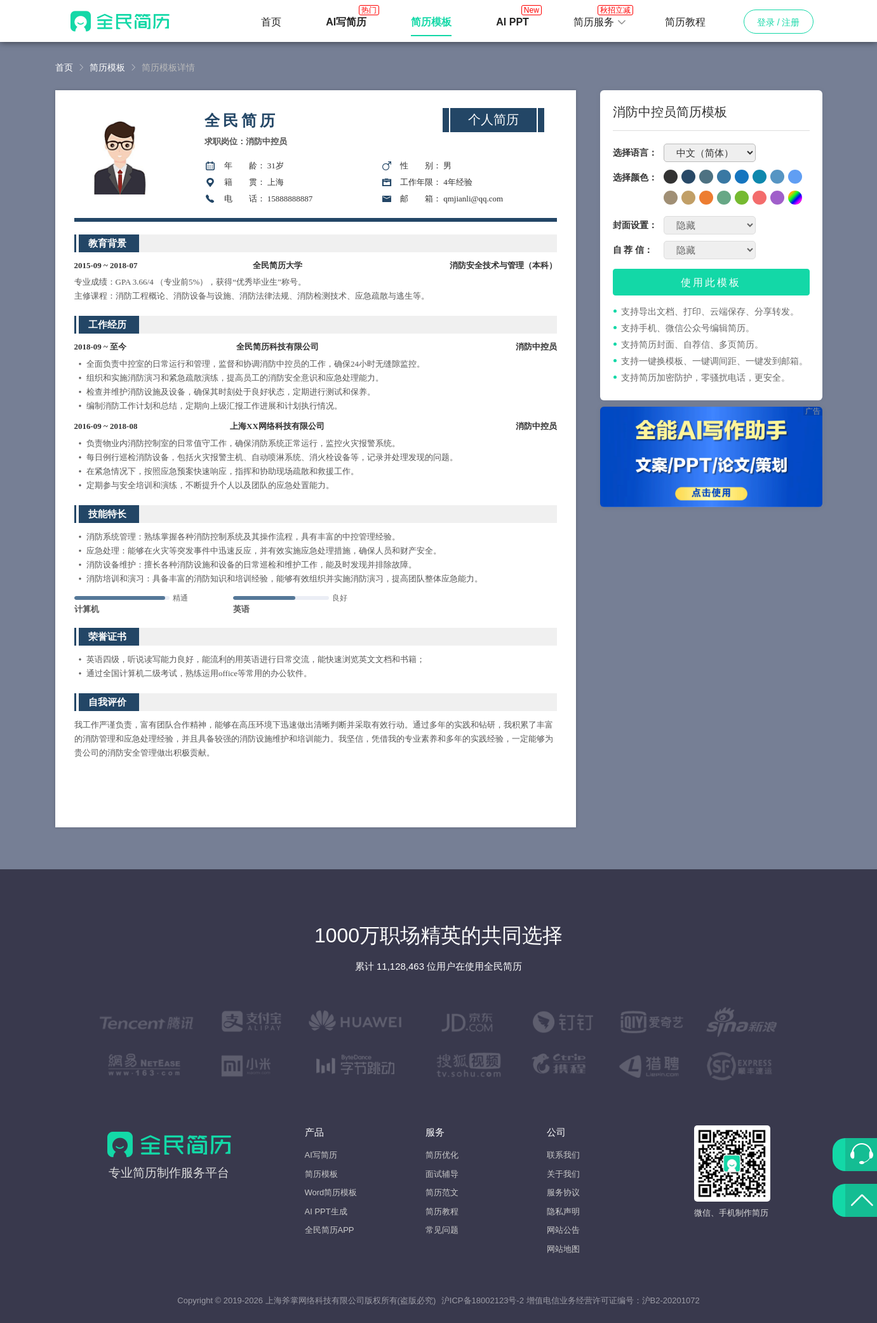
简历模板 (107, 67)
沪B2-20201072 (671, 1300)
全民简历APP (329, 1230)
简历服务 (600, 18)
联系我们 (563, 1155)
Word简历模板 (331, 1192)
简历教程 (685, 22)
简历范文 (442, 1192)
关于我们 (563, 1174)
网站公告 (563, 1230)
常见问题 (442, 1230)
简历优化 (442, 1155)
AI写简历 (321, 1155)
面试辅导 (442, 1174)
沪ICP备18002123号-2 (482, 1300)
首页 (271, 22)
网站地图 (563, 1249)
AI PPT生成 (326, 1211)
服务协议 (563, 1192)
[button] (600, 22)
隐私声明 (563, 1211)
